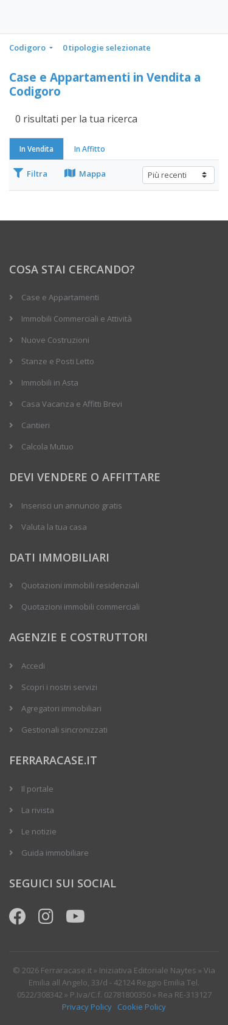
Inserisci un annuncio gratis (71, 505)
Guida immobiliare (55, 852)
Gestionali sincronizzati (64, 729)
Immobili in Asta (49, 382)
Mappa (85, 173)
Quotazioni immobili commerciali (80, 606)
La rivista (37, 810)
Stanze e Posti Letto (57, 361)
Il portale (37, 788)
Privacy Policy (87, 1006)
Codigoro (28, 47)
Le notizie (39, 831)
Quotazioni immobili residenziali (80, 585)
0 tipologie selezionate (107, 47)
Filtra (30, 173)
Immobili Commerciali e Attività (76, 318)
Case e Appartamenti (60, 297)
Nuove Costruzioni (55, 339)
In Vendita (36, 149)
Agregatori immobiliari (61, 708)
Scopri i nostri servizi (59, 687)
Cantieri (35, 425)
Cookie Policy (141, 1006)
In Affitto (89, 149)
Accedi (33, 665)
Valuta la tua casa (54, 526)
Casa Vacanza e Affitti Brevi (71, 403)
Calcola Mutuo (47, 446)
